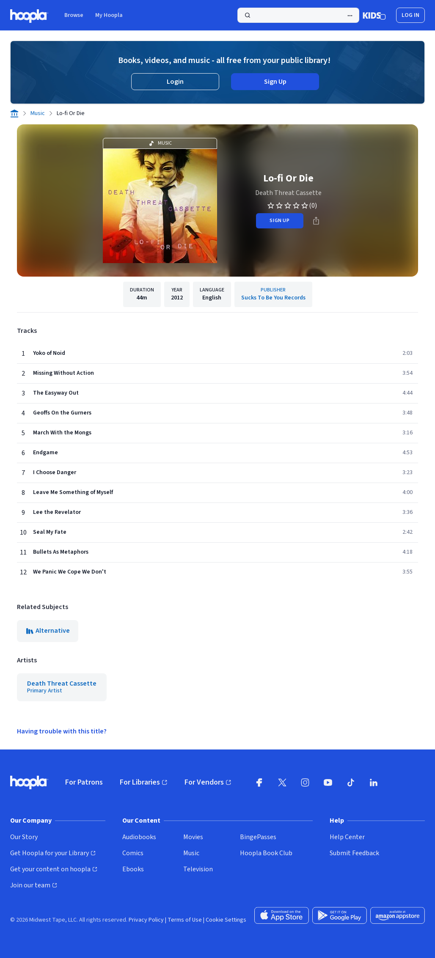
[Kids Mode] (374, 15)
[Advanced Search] (350, 16)
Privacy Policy (146, 920)
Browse (73, 15)
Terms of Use (185, 920)
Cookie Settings (226, 920)
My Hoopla (109, 15)
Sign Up (275, 81)
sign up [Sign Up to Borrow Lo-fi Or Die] (279, 220)
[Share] (316, 221)
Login (175, 81)
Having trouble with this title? (62, 731)
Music (37, 113)
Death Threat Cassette (288, 193)
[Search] (298, 15)
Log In (410, 15)
